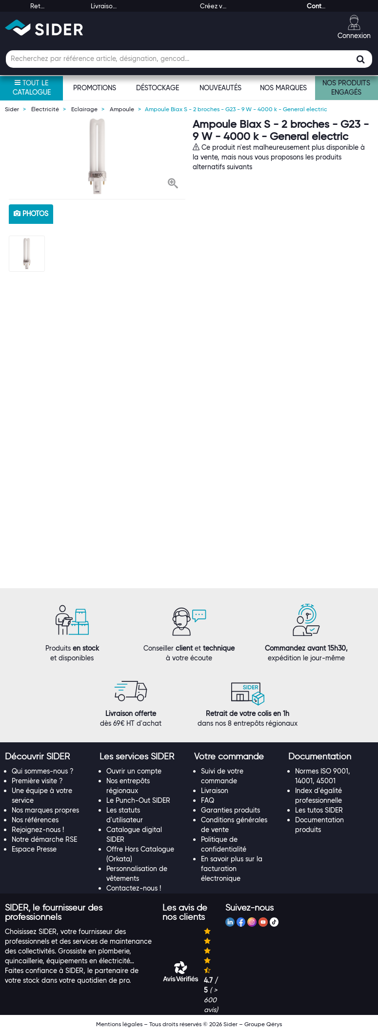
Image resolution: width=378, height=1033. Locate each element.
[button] (173, 184)
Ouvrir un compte (133, 771)
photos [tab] (31, 213)
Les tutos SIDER (319, 810)
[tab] (47, 757)
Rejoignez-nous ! (38, 829)
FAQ (207, 800)
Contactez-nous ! (133, 888)
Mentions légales (119, 1024)
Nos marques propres (45, 810)
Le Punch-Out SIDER (138, 800)
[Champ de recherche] (189, 59)
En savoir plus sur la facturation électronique (231, 868)
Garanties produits (230, 810)
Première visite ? (37, 780)
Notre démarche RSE (44, 839)
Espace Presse (34, 849)
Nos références (35, 819)
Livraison (214, 790)
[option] (97, 156)
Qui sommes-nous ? (43, 771)
